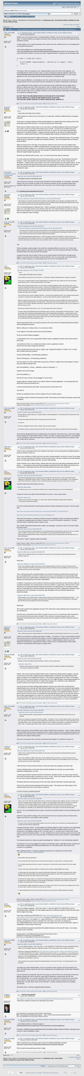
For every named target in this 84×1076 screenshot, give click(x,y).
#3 (79, 173)
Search (17, 16)
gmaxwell (7, 107)
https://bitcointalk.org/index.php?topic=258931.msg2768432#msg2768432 (40, 916)
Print (78, 26)
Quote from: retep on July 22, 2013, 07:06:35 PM (29, 798)
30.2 (24, 13)
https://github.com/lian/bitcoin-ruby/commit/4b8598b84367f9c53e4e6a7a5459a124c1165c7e (45, 999)
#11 (79, 628)
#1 (79, 33)
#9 (79, 472)
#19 (79, 1020)
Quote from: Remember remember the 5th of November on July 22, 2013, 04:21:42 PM (38, 198)
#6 (79, 267)
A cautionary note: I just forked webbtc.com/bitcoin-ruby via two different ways (46, 33)
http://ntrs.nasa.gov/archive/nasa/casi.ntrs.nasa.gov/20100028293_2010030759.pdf (42, 511)
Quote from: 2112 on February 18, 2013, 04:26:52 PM (30, 852)
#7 (79, 409)
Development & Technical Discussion (29, 20)
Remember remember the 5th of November (10, 173)
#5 (79, 223)
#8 (79, 447)
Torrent (27, 13)
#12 (79, 655)
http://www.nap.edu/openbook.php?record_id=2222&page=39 (35, 515)
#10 (79, 548)
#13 (79, 707)
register (25, 10)
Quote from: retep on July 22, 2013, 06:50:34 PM (29, 529)
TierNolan (7, 746)
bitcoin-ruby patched (28, 994)
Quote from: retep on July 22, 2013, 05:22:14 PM (29, 475)
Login (22, 16)
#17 (79, 941)
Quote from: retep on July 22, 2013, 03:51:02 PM (29, 176)
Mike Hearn (7, 446)
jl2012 (6, 904)
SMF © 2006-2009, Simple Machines (48, 1072)
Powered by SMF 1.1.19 (32, 1072)
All (12, 27)
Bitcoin (15, 20)
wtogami (7, 994)
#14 (79, 747)
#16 (79, 904)
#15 (79, 795)
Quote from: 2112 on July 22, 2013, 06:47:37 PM (29, 658)
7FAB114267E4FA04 (51, 103)
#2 (79, 107)
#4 (79, 195)
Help (13, 16)
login (20, 10)
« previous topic (68, 24)
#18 (79, 995)
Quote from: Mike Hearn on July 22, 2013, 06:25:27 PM (31, 552)
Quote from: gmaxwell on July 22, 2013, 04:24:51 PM (30, 226)
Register (27, 16)
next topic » (76, 24)
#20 (79, 1039)
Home (8, 16)
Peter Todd (7, 33)
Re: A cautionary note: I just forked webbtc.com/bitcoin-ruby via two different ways (47, 107)
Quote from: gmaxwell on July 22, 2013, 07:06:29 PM (30, 710)
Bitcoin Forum (7, 20)
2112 (5, 266)
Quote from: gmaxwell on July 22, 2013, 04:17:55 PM (30, 270)
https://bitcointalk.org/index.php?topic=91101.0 (44, 405)
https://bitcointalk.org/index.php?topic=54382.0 (57, 403)
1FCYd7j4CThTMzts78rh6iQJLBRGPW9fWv (31, 103)
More (32, 16)
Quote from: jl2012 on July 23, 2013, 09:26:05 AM (29, 944)
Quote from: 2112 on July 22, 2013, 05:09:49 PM (29, 412)
